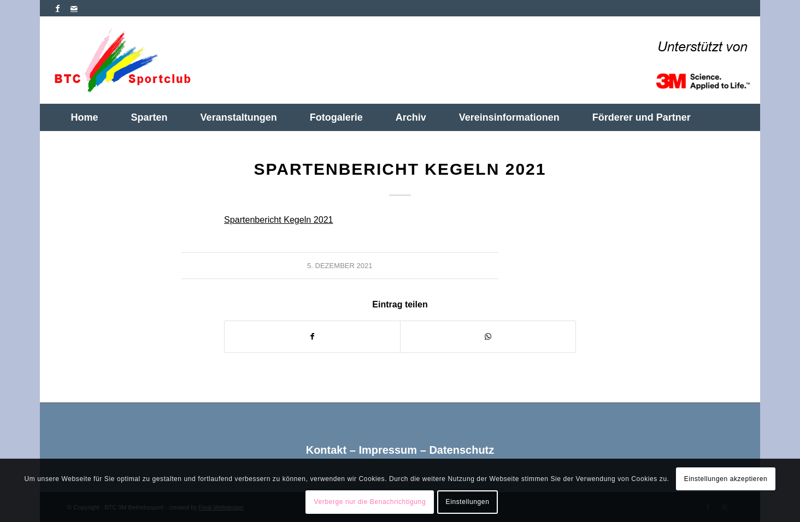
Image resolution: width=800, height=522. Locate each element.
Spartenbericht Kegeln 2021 (278, 219)
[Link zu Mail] (74, 8)
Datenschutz (461, 450)
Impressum (387, 450)
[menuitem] (85, 117)
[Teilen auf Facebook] (312, 336)
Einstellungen (468, 502)
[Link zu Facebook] (58, 8)
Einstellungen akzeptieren (725, 479)
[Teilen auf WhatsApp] (488, 336)
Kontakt (326, 450)
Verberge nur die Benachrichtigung (370, 502)
